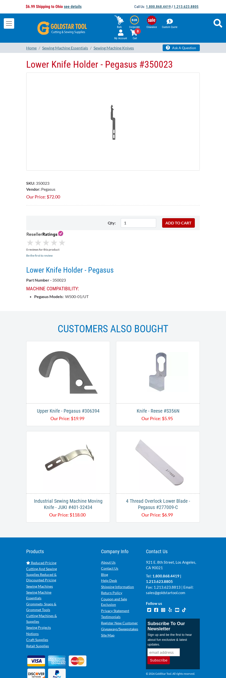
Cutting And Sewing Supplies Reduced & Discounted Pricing (41, 553)
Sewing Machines (39, 565)
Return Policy (111, 572)
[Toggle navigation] (9, 23)
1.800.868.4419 (158, 6)
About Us (108, 541)
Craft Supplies (37, 619)
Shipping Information (117, 566)
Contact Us (109, 547)
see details (73, 6)
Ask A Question (181, 47)
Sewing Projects (38, 606)
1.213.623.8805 (186, 6)
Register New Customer (119, 602)
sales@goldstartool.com (165, 571)
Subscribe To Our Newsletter (166, 605)
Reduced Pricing (41, 542)
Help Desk (109, 559)
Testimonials (110, 596)
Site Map (107, 614)
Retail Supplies (37, 625)
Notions (32, 613)
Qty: (112, 222)
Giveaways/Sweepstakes (119, 608)
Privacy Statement (115, 590)
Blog (104, 553)
